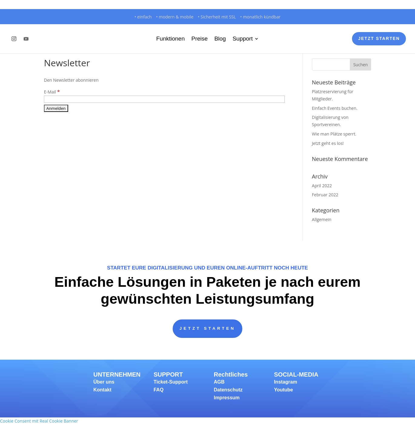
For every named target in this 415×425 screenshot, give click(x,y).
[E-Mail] (164, 99)
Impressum (227, 397)
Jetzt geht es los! (328, 143)
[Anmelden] (56, 108)
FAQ (159, 390)
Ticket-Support (171, 382)
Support (243, 38)
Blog (220, 38)
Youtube (283, 390)
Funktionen (170, 38)
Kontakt (102, 390)
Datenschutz (228, 390)
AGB (219, 382)
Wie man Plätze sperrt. (334, 134)
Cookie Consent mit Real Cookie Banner (39, 421)
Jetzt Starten (379, 38)
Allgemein (321, 219)
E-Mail (52, 92)
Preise (199, 38)
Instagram (285, 382)
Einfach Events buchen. (334, 108)
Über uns (103, 382)
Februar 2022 (325, 195)
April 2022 (322, 185)
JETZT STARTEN (207, 328)
